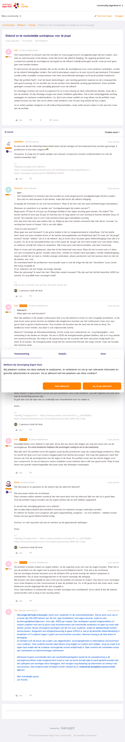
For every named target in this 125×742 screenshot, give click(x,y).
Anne (17, 482)
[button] (103, 16)
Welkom (21, 25)
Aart (16, 50)
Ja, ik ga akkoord (102, 386)
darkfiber (19, 141)
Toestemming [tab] (21, 353)
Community (8, 25)
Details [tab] (62, 353)
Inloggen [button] (119, 16)
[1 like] (28, 290)
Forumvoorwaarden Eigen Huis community (50, 735)
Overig (32, 25)
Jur (15, 610)
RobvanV (18, 188)
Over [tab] (103, 353)
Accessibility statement (85, 735)
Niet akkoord (62, 386)
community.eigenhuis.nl (110, 5)
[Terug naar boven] (119, 731)
